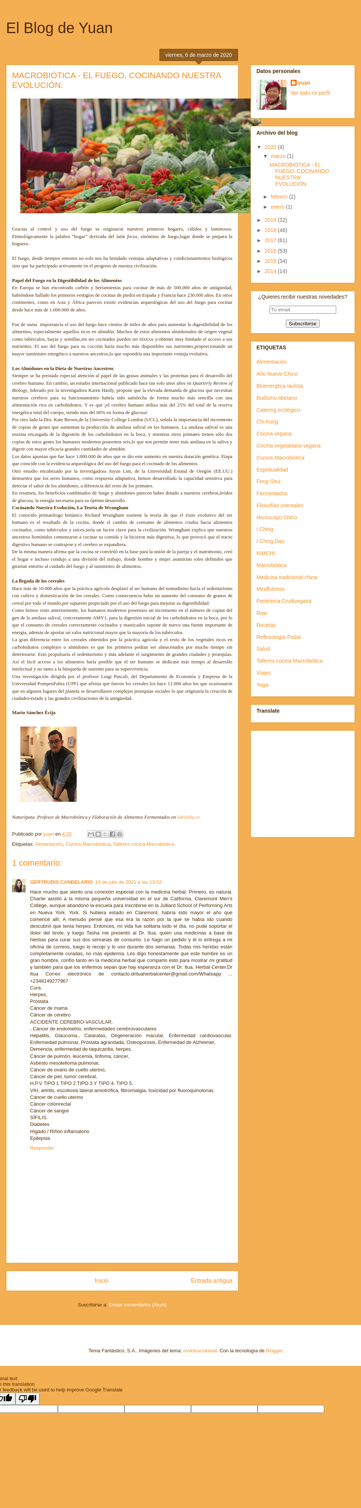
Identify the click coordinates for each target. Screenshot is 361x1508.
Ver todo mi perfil (310, 93)
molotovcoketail (200, 1350)
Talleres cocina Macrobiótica (143, 844)
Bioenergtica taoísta (279, 386)
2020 (271, 147)
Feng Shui (268, 481)
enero (278, 207)
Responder (42, 1148)
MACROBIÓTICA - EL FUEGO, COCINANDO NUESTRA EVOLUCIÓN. (299, 174)
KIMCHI (265, 553)
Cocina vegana (273, 434)
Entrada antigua (211, 1280)
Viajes (263, 673)
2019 (271, 220)
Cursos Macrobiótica (87, 844)
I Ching (264, 529)
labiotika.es (188, 817)
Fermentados (271, 493)
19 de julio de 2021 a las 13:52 (128, 882)
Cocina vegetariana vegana (288, 446)
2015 (271, 261)
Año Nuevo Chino (277, 374)
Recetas (266, 625)
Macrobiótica (271, 565)
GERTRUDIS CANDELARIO (61, 882)
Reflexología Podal (278, 637)
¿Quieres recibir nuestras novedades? (302, 297)
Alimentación (49, 844)
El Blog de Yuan (59, 28)
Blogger (274, 1350)
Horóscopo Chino (276, 517)
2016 (271, 251)
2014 (271, 271)
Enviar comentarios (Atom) (138, 1305)
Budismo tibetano (276, 398)
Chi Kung (267, 422)
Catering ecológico (278, 410)
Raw (261, 613)
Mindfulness (270, 589)
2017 (271, 240)
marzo (279, 156)
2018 (271, 230)
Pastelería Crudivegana (283, 601)
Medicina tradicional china (286, 577)
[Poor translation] (27, 1399)
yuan (304, 83)
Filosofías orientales (279, 505)
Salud (263, 649)
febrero (280, 197)
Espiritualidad (272, 470)
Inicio (101, 1280)
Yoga (262, 685)
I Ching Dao (270, 541)
